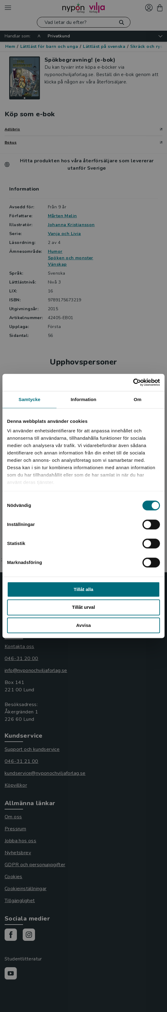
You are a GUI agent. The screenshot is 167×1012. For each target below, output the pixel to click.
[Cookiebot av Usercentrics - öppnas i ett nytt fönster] (133, 382)
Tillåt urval (83, 607)
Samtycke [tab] (30, 399)
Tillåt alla (83, 589)
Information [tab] (83, 399)
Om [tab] (137, 399)
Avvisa (83, 625)
